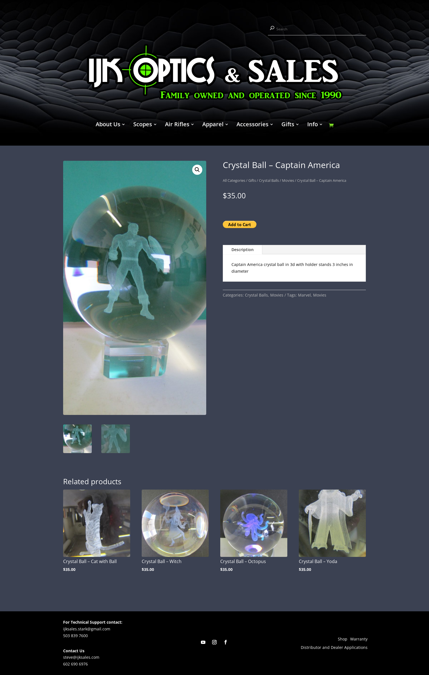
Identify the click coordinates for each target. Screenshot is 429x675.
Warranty (359, 639)
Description (242, 249)
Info (312, 125)
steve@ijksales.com (81, 657)
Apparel (213, 125)
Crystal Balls (269, 180)
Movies (288, 180)
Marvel (304, 295)
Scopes (142, 125)
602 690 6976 (75, 664)
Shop (342, 639)
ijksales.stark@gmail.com (86, 629)
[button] (197, 170)
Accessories (253, 125)
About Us (108, 125)
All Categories (234, 180)
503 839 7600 (75, 635)
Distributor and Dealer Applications (334, 648)
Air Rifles (177, 125)
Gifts (287, 125)
